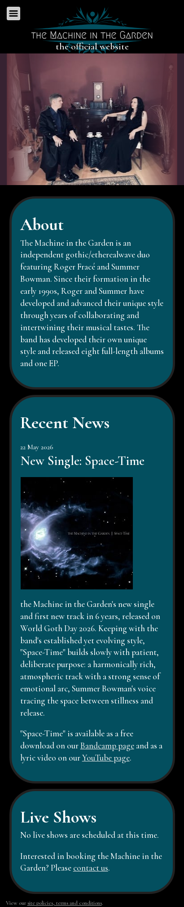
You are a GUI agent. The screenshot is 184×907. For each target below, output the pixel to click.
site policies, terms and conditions (64, 903)
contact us (90, 868)
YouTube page (106, 757)
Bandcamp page (107, 745)
